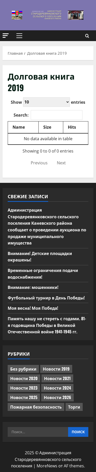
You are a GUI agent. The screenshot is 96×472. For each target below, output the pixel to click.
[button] (6, 35)
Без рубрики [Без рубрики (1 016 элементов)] (23, 369)
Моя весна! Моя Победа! (33, 308)
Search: (48, 115)
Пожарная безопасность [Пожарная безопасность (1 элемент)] (36, 407)
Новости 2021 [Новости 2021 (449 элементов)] (57, 378)
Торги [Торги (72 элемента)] (74, 407)
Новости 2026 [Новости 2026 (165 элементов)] (57, 397)
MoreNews (47, 466)
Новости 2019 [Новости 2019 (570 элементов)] (56, 369)
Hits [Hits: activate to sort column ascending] (72, 127)
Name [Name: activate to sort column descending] (19, 127)
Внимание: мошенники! (33, 287)
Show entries (48, 102)
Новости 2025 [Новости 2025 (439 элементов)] (23, 397)
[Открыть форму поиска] (87, 36)
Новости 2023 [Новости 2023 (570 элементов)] (23, 388)
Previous (39, 163)
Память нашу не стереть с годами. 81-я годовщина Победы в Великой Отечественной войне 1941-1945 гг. (47, 325)
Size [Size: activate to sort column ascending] (47, 127)
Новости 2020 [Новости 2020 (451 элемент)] (24, 378)
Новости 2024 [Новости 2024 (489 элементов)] (57, 388)
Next (61, 163)
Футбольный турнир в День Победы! (46, 298)
